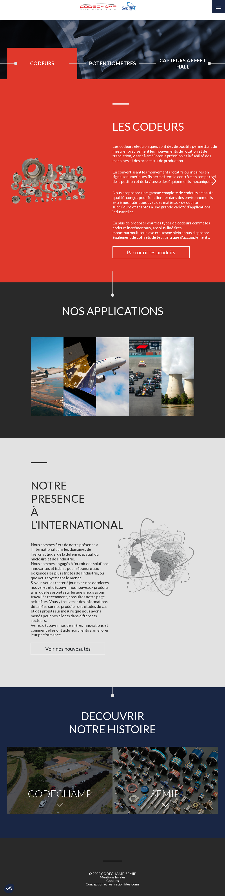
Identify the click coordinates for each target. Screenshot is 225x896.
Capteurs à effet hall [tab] (183, 63)
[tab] (42, 63)
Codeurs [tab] (42, 63)
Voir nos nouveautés (68, 649)
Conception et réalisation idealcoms (113, 884)
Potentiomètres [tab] (112, 63)
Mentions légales (112, 877)
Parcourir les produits (151, 252)
